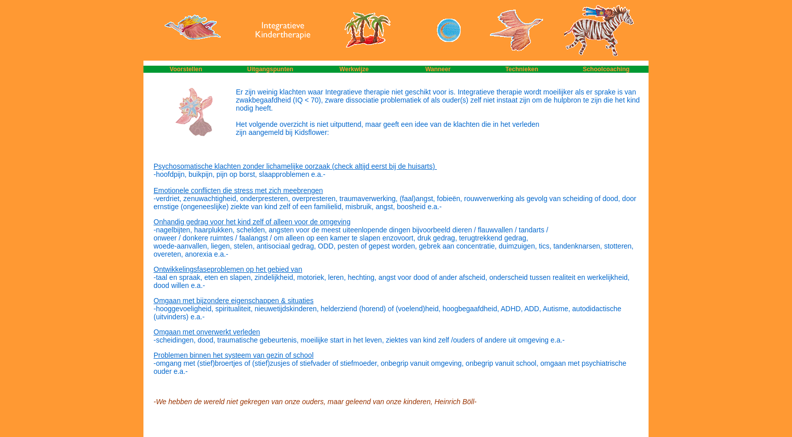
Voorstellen (186, 69)
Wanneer (438, 69)
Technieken (521, 69)
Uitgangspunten (270, 69)
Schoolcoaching (606, 69)
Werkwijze (354, 69)
